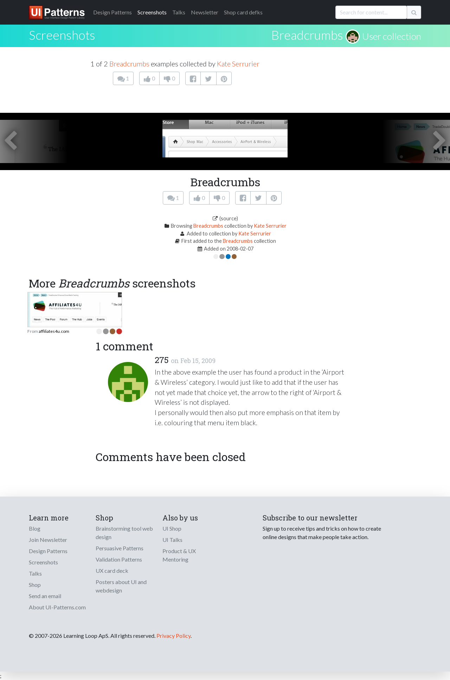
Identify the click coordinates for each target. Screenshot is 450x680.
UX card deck (112, 570)
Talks (178, 12)
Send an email (45, 595)
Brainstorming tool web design (124, 532)
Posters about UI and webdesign (121, 586)
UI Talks (172, 539)
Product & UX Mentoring (179, 555)
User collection (391, 36)
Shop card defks (243, 12)
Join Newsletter (48, 539)
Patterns (112, 12)
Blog (34, 528)
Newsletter (204, 12)
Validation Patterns (119, 559)
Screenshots (152, 12)
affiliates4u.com (54, 331)
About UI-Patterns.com (57, 607)
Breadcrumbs (307, 34)
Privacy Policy (173, 635)
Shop (35, 584)
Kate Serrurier (238, 63)
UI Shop (171, 528)
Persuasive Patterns (119, 548)
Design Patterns (48, 551)
